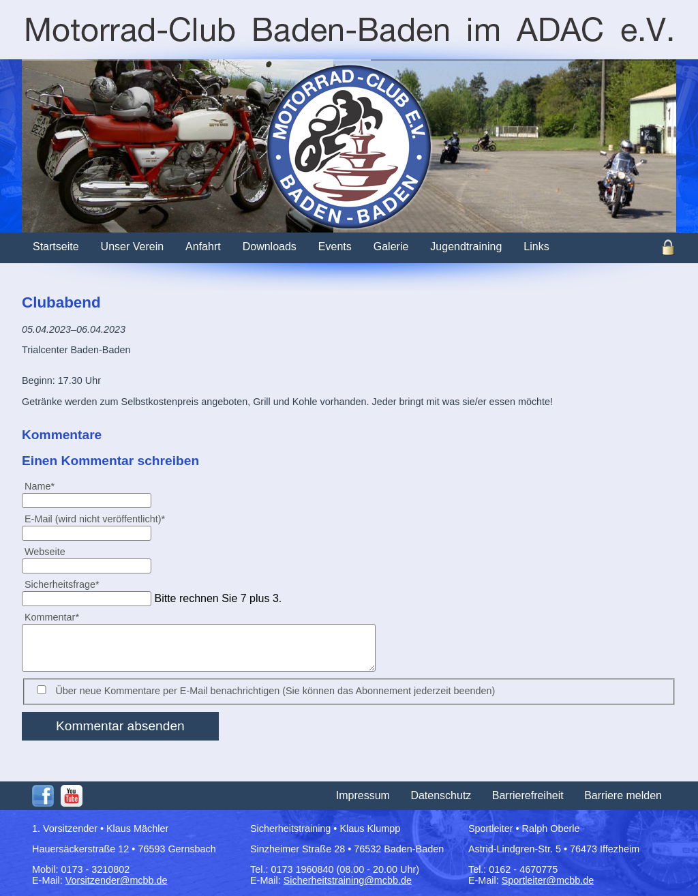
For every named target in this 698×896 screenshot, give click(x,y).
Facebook (43, 796)
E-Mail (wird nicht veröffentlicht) (94, 518)
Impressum (363, 795)
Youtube (71, 796)
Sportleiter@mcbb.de (548, 880)
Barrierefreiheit (528, 795)
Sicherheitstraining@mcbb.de (348, 880)
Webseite (45, 551)
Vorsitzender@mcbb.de (116, 880)
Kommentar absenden (120, 726)
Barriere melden (623, 795)
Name (45, 486)
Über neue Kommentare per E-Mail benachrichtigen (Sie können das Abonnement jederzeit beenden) (275, 690)
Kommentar (51, 617)
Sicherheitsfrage (62, 584)
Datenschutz (440, 795)
